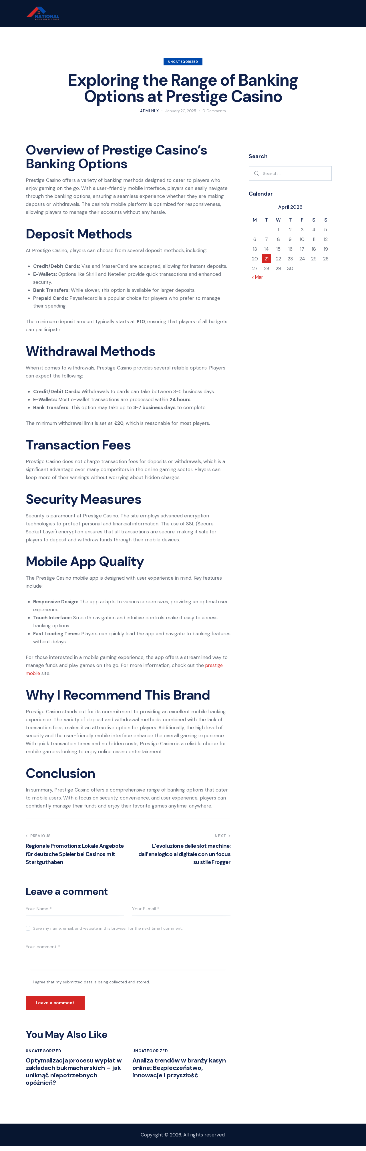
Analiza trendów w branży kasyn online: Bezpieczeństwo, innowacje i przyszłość (180, 1070)
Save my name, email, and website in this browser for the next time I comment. (108, 928)
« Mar (258, 277)
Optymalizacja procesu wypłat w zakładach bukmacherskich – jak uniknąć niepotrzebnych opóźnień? (74, 1074)
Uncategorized (183, 62)
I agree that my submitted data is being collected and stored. (91, 982)
